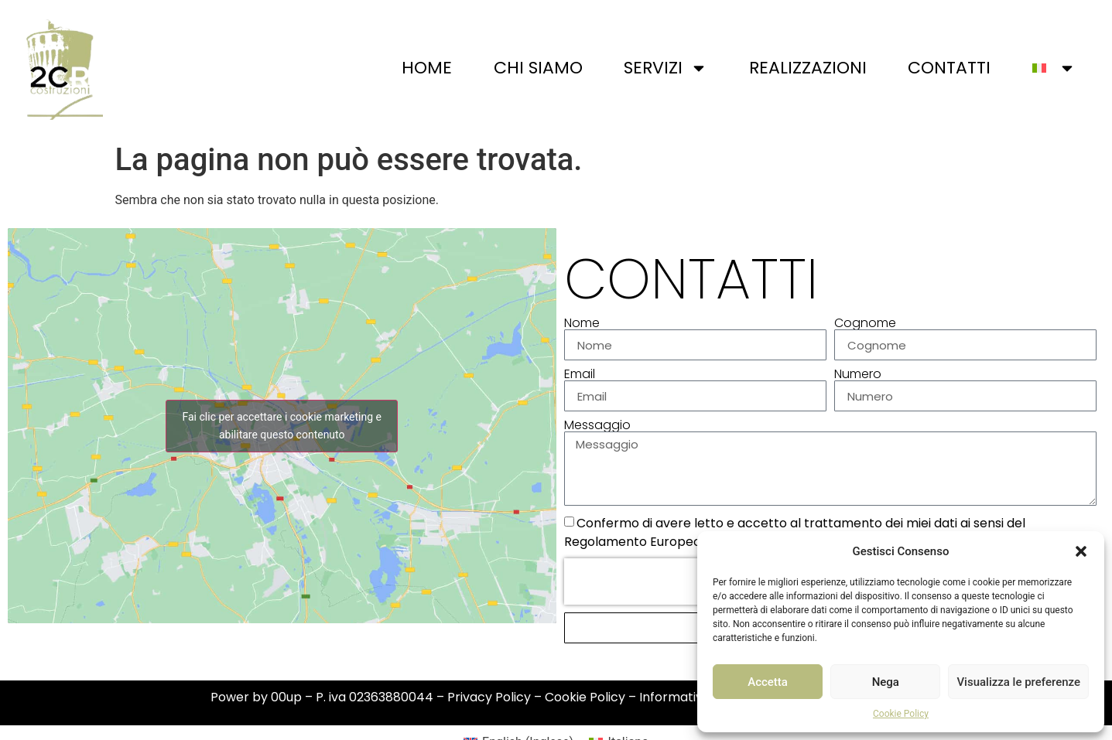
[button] (1081, 551)
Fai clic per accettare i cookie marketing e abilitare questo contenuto (282, 426)
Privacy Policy (489, 697)
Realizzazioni (808, 68)
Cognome (865, 323)
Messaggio (597, 425)
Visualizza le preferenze (1018, 682)
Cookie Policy (901, 713)
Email (579, 374)
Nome (582, 323)
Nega (885, 682)
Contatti (949, 68)
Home (427, 68)
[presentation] (663, 581)
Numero (857, 374)
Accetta (768, 682)
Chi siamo (538, 68)
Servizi (665, 68)
